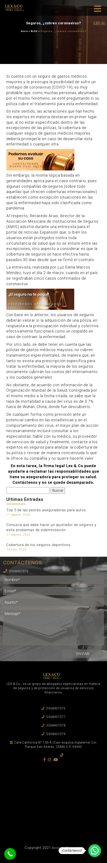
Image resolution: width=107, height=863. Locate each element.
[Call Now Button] (10, 854)
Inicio (24, 31)
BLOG (34, 31)
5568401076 (18, 571)
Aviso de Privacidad (67, 848)
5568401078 (56, 725)
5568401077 (56, 717)
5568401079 (56, 734)
